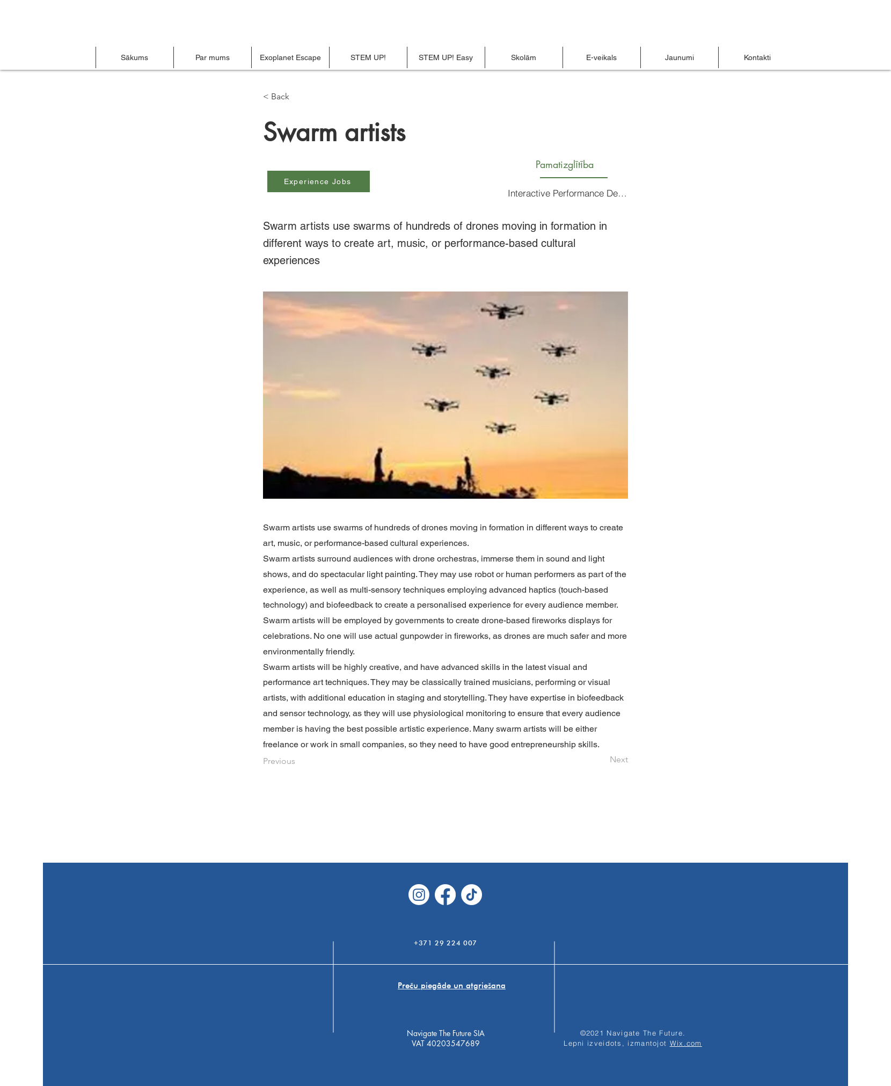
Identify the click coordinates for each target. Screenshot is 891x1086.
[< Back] (298, 96)
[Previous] (298, 761)
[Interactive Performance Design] (569, 192)
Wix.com (686, 1043)
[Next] (601, 759)
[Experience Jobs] (318, 181)
